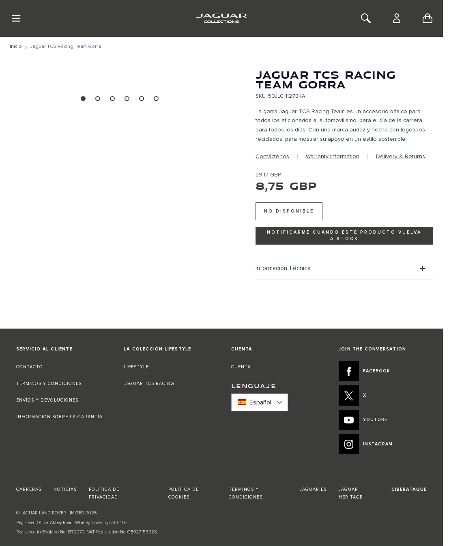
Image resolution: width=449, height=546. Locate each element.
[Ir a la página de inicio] (16, 46)
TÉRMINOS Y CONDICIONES (49, 383)
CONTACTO (30, 367)
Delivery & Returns (400, 156)
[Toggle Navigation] (16, 18)
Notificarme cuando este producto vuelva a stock (344, 235)
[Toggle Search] (365, 18)
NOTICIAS (65, 489)
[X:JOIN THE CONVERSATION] (383, 395)
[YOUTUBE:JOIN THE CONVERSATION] (383, 420)
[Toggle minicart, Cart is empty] (427, 18)
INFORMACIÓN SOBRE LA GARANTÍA (59, 417)
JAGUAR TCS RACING (149, 383)
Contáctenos (272, 156)
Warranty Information (332, 156)
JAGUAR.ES (313, 489)
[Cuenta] (396, 18)
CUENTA (241, 367)
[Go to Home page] (221, 18)
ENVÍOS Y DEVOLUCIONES (47, 400)
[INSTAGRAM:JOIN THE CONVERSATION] (383, 444)
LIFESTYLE (136, 367)
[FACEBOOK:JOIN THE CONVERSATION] (383, 371)
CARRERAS (28, 489)
